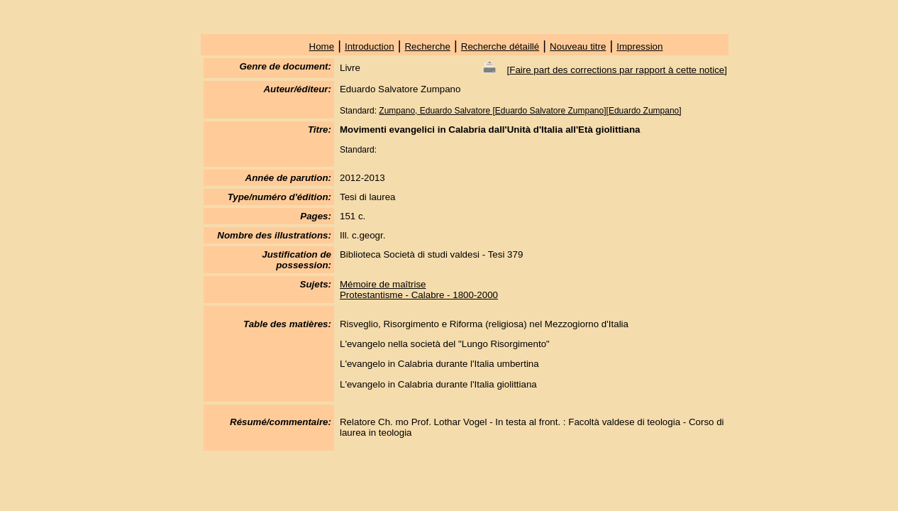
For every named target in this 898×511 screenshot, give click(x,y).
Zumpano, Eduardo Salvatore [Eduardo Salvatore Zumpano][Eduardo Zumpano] (530, 111)
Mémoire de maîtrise (383, 284)
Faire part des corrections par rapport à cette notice (616, 70)
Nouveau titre (578, 46)
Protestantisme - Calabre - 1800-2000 (419, 295)
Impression (639, 46)
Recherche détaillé (500, 46)
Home (322, 46)
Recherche (427, 46)
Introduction (369, 46)
